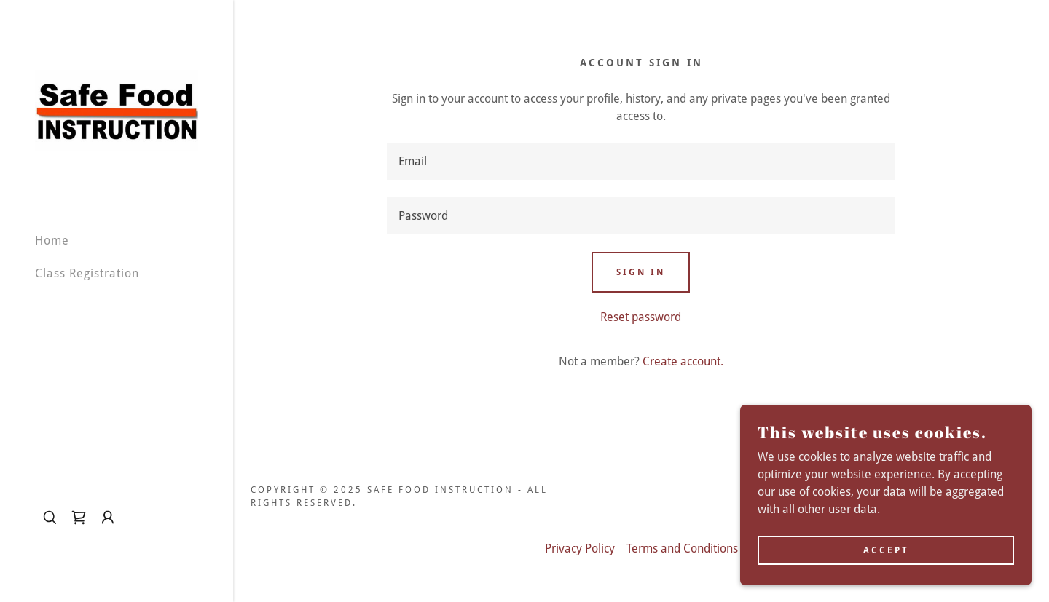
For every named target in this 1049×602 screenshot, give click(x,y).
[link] (116, 109)
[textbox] (641, 161)
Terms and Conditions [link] (682, 548)
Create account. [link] (683, 361)
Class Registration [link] (87, 273)
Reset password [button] (640, 317)
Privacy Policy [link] (580, 548)
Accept (886, 549)
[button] (107, 517)
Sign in (640, 272)
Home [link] (52, 240)
